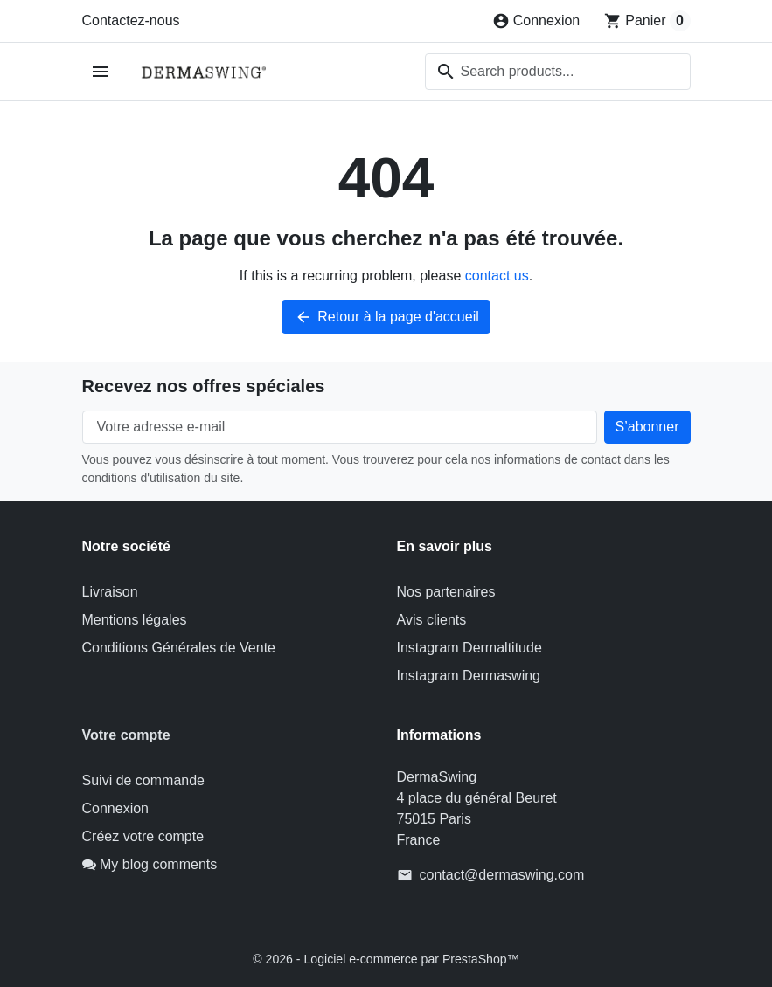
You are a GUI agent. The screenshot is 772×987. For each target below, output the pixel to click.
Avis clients (432, 619)
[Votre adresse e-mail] (339, 427)
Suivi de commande (143, 780)
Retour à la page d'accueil (386, 317)
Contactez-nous (131, 20)
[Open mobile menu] (101, 72)
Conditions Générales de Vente (178, 647)
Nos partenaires (446, 591)
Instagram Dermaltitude (469, 647)
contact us (497, 275)
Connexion (116, 808)
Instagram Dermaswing (469, 675)
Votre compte (126, 735)
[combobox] (558, 71)
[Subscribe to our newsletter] (647, 427)
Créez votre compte (143, 836)
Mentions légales (134, 619)
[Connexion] (536, 20)
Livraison (110, 591)
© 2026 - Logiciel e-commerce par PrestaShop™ (386, 958)
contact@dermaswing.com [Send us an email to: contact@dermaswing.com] (502, 874)
